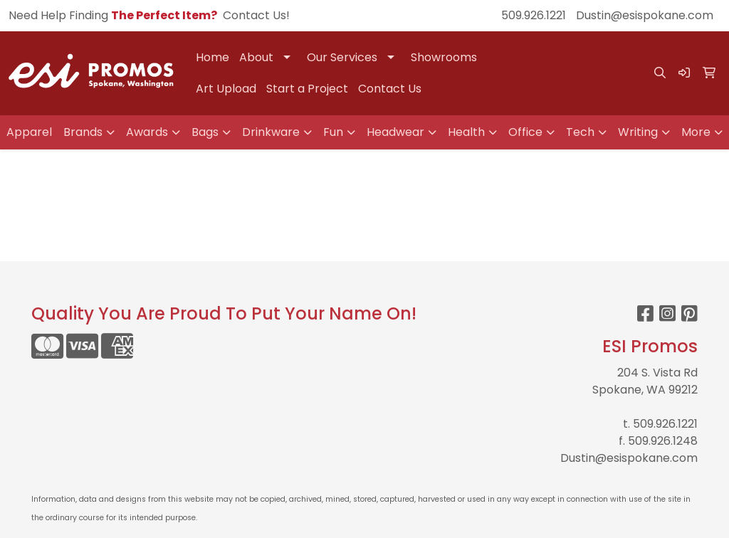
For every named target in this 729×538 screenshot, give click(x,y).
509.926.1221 (533, 15)
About (256, 57)
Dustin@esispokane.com (644, 15)
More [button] (695, 132)
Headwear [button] (395, 132)
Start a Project (307, 88)
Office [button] (525, 132)
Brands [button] (83, 132)
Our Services (342, 57)
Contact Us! (256, 15)
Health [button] (466, 132)
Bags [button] (205, 132)
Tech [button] (580, 132)
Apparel (29, 132)
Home (212, 57)
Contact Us (389, 88)
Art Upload (226, 88)
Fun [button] (333, 132)
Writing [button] (638, 132)
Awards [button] (147, 132)
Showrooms (444, 57)
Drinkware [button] (271, 132)
